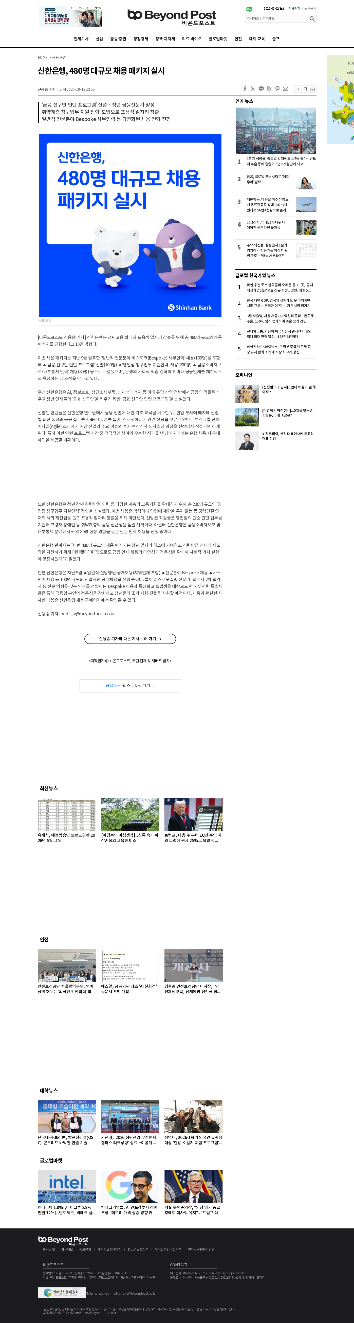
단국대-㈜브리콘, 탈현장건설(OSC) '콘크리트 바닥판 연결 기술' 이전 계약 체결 (66, 1140)
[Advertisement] (130, 468)
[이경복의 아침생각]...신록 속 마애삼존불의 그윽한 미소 (130, 838)
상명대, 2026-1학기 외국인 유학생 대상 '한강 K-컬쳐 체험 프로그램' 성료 (193, 1140)
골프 (276, 39)
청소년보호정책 (138, 1250)
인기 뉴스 (244, 101)
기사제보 (67, 1250)
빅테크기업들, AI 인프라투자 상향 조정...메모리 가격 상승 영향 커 (129, 1210)
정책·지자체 (165, 39)
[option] (72, 16)
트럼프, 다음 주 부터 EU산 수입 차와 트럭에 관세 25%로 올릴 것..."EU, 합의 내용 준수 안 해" (193, 838)
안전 (238, 39)
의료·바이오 (192, 39)
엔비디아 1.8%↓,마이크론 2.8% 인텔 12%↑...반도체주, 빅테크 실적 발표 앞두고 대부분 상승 (65, 1210)
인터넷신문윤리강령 (201, 1250)
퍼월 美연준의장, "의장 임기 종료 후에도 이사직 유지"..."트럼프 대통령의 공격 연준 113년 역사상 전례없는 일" (193, 1210)
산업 (99, 39)
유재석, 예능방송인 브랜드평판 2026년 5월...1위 (66, 838)
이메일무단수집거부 (168, 1250)
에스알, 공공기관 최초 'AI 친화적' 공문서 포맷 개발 (129, 989)
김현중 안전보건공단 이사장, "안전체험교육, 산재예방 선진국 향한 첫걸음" (192, 989)
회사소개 (294, 9)
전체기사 (81, 39)
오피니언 (243, 375)
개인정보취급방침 (109, 1250)
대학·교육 (257, 39)
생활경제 (140, 39)
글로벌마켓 (218, 39)
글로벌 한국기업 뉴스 (255, 275)
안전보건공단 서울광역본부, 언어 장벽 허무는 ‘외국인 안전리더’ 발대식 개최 (66, 989)
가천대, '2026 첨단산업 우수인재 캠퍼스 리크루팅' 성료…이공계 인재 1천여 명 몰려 (129, 1140)
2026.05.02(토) (274, 9)
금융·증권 (118, 39)
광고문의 (310, 9)
